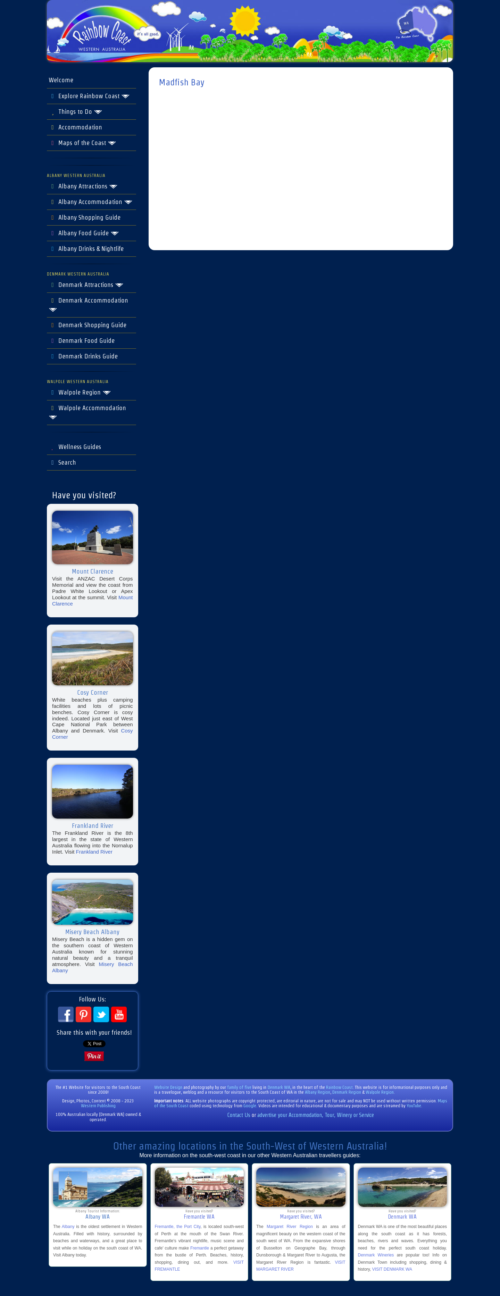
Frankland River (94, 852)
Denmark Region (346, 1092)
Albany (68, 1226)
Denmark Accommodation (88, 304)
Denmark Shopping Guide (87, 325)
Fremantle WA (199, 1217)
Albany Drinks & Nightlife (86, 248)
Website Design (168, 1087)
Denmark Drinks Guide (83, 356)
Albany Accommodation (91, 201)
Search (62, 462)
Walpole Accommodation (87, 412)
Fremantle (199, 1248)
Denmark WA (279, 1087)
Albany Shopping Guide (84, 217)
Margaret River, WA (301, 1217)
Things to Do (75, 111)
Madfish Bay (182, 82)
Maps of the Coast (82, 142)
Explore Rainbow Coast (89, 96)
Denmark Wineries (376, 1255)
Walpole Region (80, 392)
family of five (239, 1087)
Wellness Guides (75, 446)
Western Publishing (98, 1105)
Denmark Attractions (86, 284)
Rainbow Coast (339, 1087)
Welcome (61, 80)
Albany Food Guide (84, 233)
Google (249, 1105)
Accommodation (75, 127)
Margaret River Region (290, 1226)
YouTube (414, 1105)
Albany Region (317, 1092)
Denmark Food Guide (82, 340)
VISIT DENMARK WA (392, 1269)
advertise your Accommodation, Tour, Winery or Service (315, 1115)
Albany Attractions (83, 186)
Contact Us (238, 1115)
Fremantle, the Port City (178, 1226)
